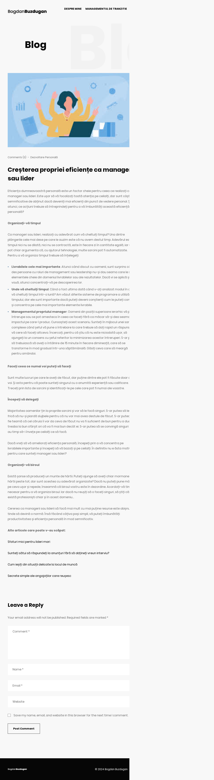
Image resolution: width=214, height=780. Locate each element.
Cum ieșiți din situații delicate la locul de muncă (42, 564)
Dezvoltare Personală (44, 157)
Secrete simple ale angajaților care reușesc (39, 576)
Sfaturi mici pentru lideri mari (29, 542)
